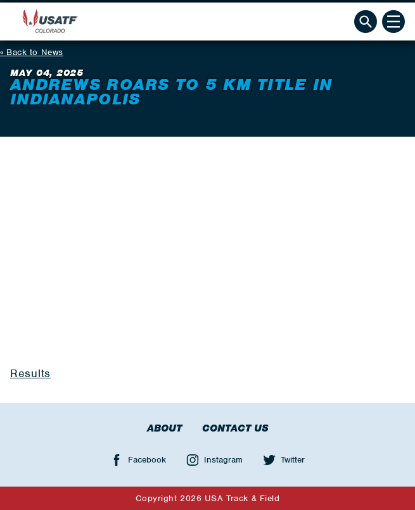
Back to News (34, 52)
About (164, 428)
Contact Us (235, 428)
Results (30, 373)
